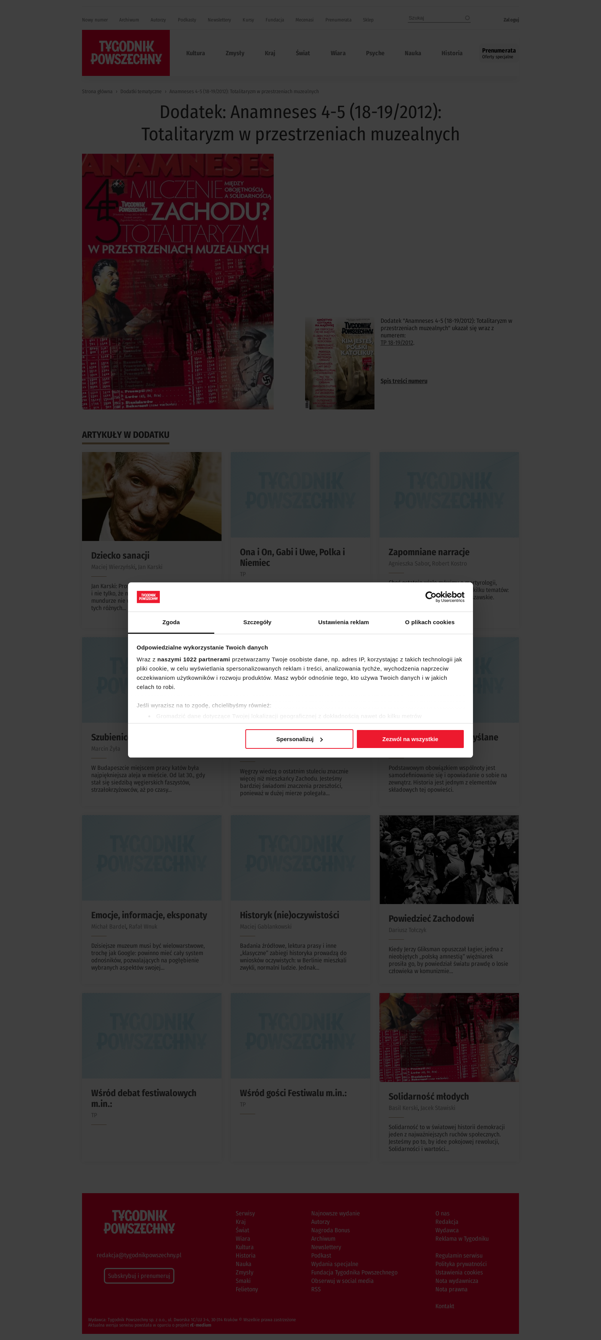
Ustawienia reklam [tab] (343, 622)
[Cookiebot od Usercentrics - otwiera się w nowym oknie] (431, 597)
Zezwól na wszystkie (410, 739)
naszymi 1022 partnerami (194, 659)
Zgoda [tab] (171, 622)
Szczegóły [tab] (257, 622)
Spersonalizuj (299, 739)
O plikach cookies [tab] (430, 622)
